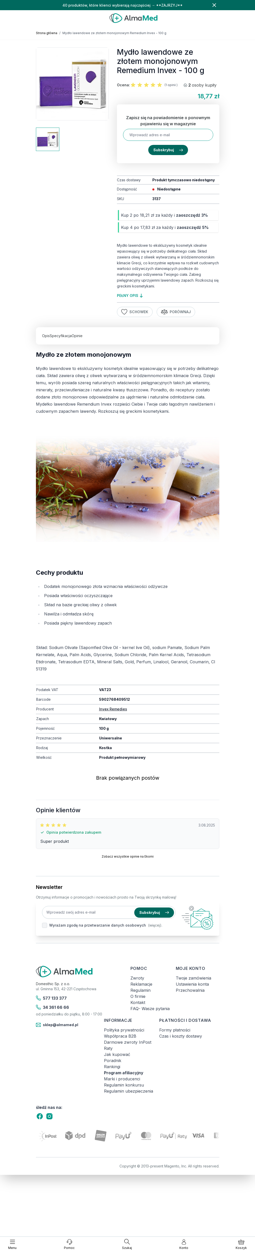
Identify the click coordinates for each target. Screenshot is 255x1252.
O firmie (137, 996)
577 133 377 (51, 998)
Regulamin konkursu (124, 1085)
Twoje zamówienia (193, 978)
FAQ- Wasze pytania (150, 1008)
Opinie (77, 336)
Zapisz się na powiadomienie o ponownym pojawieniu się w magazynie (168, 120)
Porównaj (176, 311)
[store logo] (133, 18)
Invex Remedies (113, 709)
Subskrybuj (168, 150)
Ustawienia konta (192, 984)
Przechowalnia (190, 990)
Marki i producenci (122, 1078)
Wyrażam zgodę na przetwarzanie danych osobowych (97, 925)
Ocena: (123, 85)
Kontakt (137, 1002)
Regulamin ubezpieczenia (128, 1091)
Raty (108, 1048)
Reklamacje (141, 984)
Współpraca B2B (120, 1036)
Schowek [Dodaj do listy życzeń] (134, 312)
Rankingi (112, 1066)
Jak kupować (117, 1054)
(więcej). (155, 925)
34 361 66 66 (52, 1007)
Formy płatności (174, 1030)
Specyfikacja (61, 336)
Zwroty (137, 978)
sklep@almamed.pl (57, 1025)
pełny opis (130, 295)
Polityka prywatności (124, 1030)
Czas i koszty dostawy (180, 1036)
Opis (46, 336)
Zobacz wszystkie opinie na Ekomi (128, 856)
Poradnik (112, 1060)
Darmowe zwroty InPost (127, 1042)
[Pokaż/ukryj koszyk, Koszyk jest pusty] (241, 1244)
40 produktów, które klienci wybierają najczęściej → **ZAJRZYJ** (122, 5)
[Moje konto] (183, 1244)
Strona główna (46, 33)
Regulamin (140, 990)
